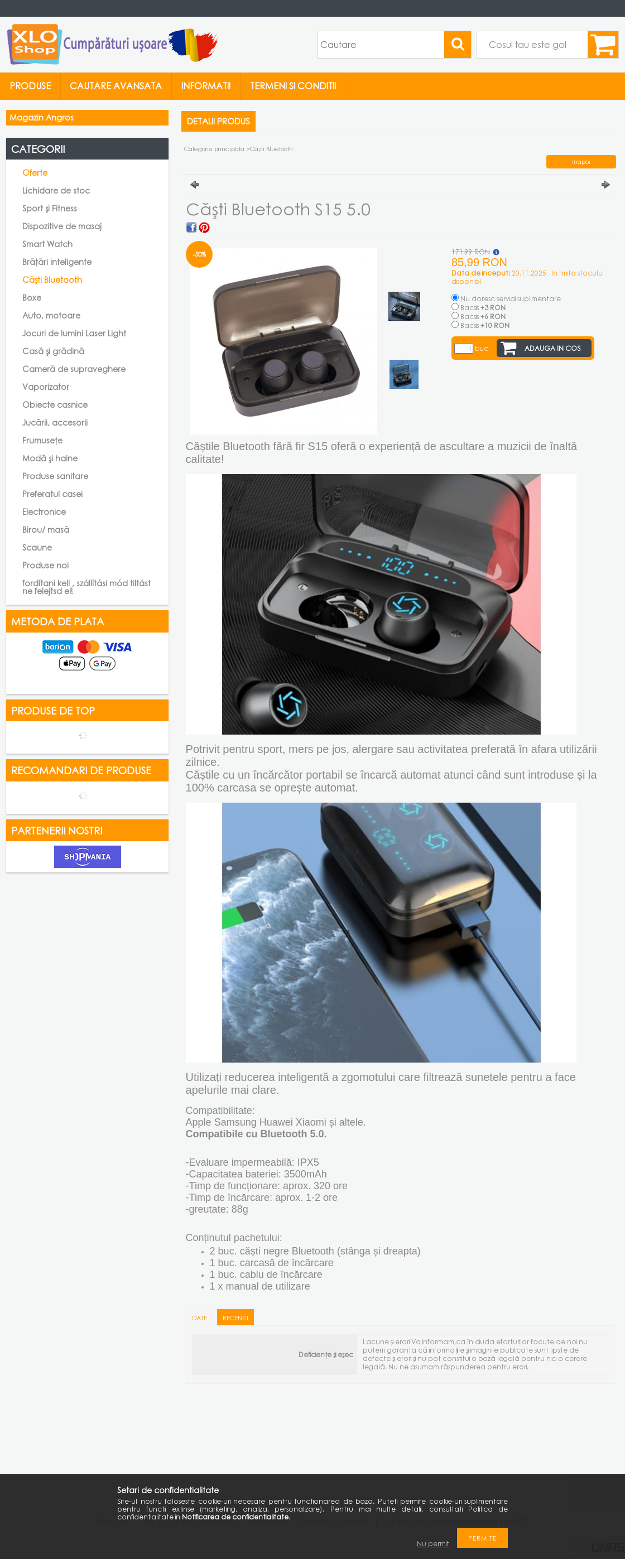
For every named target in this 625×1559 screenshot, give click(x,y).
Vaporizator (45, 387)
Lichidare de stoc (56, 190)
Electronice (44, 512)
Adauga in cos (553, 348)
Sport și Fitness (49, 208)
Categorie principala (214, 148)
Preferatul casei (52, 494)
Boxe (31, 297)
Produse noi (45, 565)
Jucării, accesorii (55, 422)
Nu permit (433, 1543)
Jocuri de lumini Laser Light (74, 333)
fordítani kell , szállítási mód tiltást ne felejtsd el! (86, 587)
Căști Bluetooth (52, 279)
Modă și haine (50, 458)
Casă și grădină (53, 351)
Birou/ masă (45, 529)
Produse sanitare (55, 476)
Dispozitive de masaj (62, 226)
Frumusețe (42, 440)
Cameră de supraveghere (74, 369)
